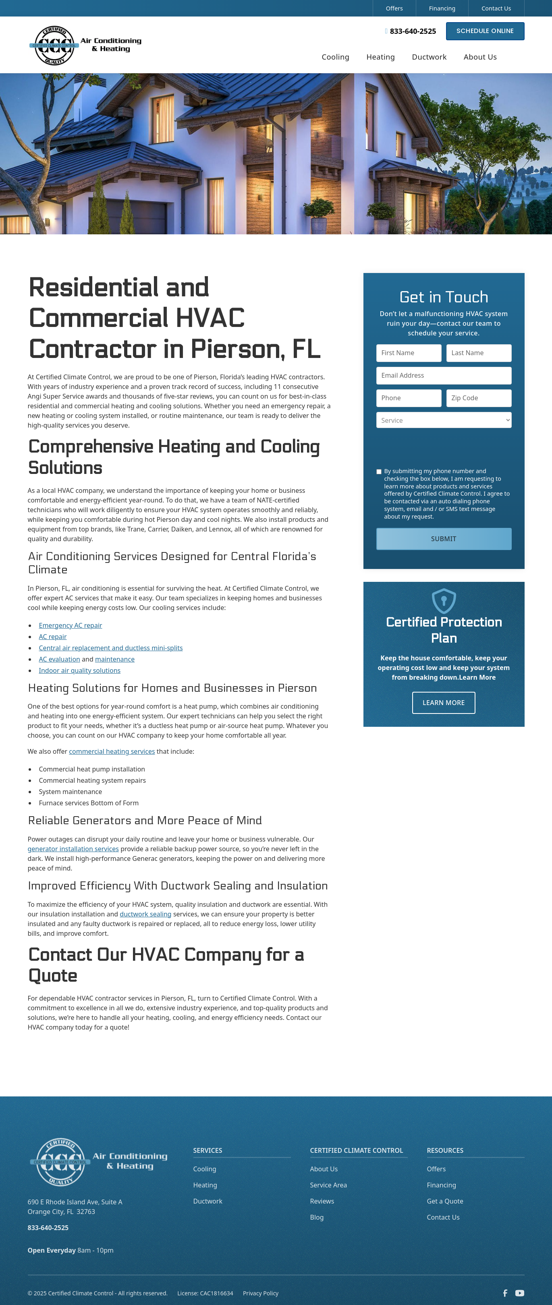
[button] (335, 57)
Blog (317, 1228)
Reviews (322, 1212)
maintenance (115, 659)
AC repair (53, 636)
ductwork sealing (145, 914)
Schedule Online (485, 30)
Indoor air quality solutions (80, 670)
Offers (394, 8)
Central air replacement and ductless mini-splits (111, 647)
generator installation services (73, 848)
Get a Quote (445, 1212)
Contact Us (496, 8)
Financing (442, 8)
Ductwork (207, 1212)
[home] (86, 44)
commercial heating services (112, 751)
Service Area (328, 1195)
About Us (324, 1179)
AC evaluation (59, 659)
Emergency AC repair (70, 625)
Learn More (444, 702)
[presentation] (437, 447)
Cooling (204, 1179)
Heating (205, 1195)
